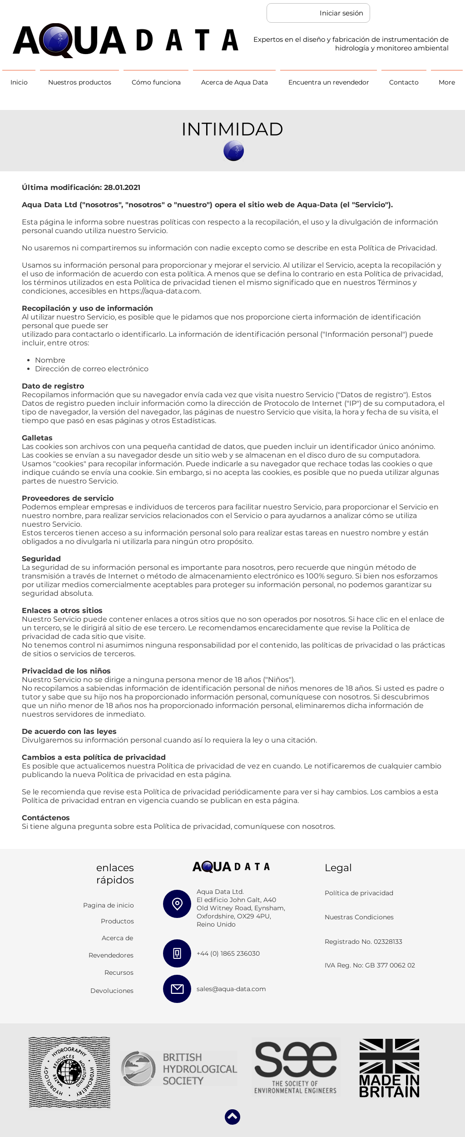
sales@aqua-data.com (231, 989)
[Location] (177, 904)
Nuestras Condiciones (359, 917)
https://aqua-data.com (159, 291)
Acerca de (117, 938)
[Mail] (177, 989)
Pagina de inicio (108, 905)
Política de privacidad (359, 893)
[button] (79, 78)
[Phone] (177, 953)
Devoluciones (112, 991)
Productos (117, 921)
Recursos (119, 972)
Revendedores (111, 955)
